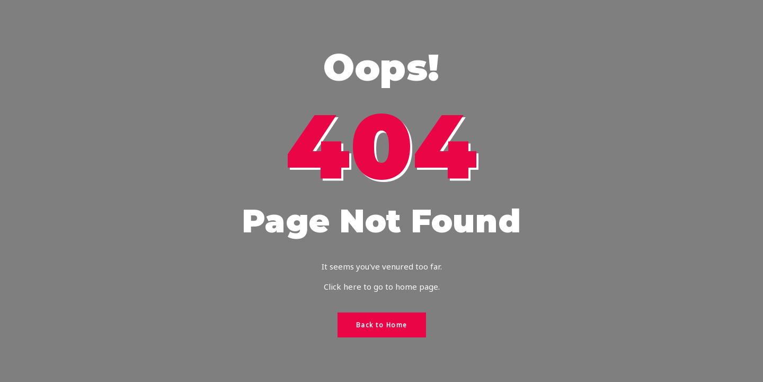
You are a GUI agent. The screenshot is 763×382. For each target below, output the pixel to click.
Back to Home (381, 324)
